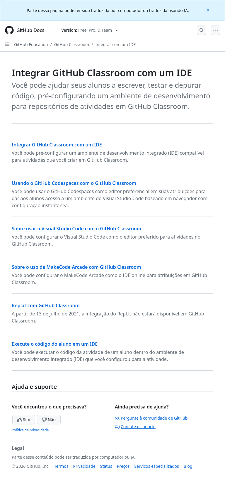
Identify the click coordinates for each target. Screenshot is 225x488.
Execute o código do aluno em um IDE (55, 344)
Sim (23, 419)
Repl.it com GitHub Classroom (46, 305)
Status (106, 466)
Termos (61, 466)
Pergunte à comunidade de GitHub (151, 418)
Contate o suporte (135, 426)
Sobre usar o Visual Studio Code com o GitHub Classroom (76, 228)
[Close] (208, 9)
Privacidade (84, 466)
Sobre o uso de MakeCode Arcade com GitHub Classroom (76, 267)
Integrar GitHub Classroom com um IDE (57, 144)
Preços (123, 466)
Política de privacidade (30, 430)
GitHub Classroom (71, 44)
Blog (188, 466)
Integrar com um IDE (115, 44)
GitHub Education (31, 44)
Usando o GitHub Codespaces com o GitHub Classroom (74, 183)
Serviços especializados (156, 466)
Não (49, 419)
